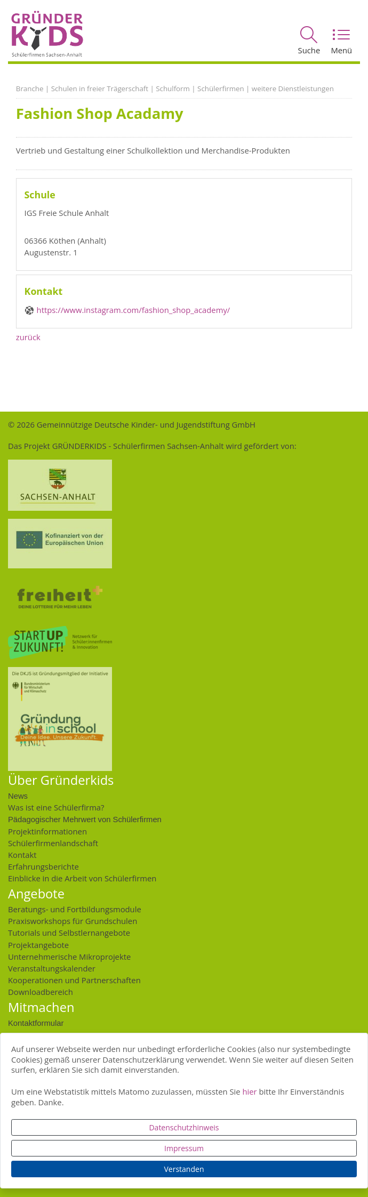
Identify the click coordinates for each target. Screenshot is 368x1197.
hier (249, 1091)
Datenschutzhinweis (184, 1127)
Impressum (184, 1148)
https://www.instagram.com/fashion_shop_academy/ (133, 309)
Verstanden (184, 1169)
